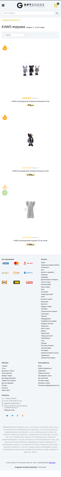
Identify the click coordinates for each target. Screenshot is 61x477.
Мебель (43, 331)
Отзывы (4, 385)
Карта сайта (6, 390)
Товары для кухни (47, 336)
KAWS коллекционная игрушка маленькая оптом (30, 101)
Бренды (15, 20)
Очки (42, 289)
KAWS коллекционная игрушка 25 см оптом (30, 241)
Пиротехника (45, 333)
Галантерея (45, 314)
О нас (4, 368)
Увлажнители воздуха (48, 358)
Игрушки (44, 343)
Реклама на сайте (44, 383)
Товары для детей (47, 294)
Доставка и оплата (8, 371)
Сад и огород (45, 287)
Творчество (45, 326)
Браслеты (44, 304)
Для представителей (8, 378)
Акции (43, 262)
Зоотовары (44, 350)
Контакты (5, 388)
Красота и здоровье (47, 272)
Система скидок (43, 380)
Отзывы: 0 (35, 168)
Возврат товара (7, 376)
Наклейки (44, 309)
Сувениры (44, 275)
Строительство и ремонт (49, 311)
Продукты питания (47, 323)
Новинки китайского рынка (50, 353)
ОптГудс (52, 463)
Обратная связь (9, 410)
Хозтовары (44, 292)
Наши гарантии (7, 373)
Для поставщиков (7, 383)
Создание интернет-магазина (26, 467)
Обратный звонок (44, 373)
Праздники (44, 277)
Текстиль (44, 316)
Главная (5, 20)
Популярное (45, 267)
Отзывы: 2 (35, 98)
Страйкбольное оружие (48, 321)
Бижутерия (44, 301)
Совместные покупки (9, 380)
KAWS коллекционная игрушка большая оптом (30, 171)
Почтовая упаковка (47, 345)
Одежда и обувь (46, 306)
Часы (42, 341)
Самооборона (45, 338)
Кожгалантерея (46, 284)
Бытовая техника (46, 299)
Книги (43, 297)
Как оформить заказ (44, 376)
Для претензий (43, 378)
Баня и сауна (45, 328)
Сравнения (42, 371)
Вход (39, 366)
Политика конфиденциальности (48, 385)
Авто (42, 270)
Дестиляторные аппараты (49, 279)
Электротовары (46, 348)
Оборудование (46, 319)
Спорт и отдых (46, 282)
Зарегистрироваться (45, 368)
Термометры (45, 355)
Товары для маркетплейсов (50, 265)
